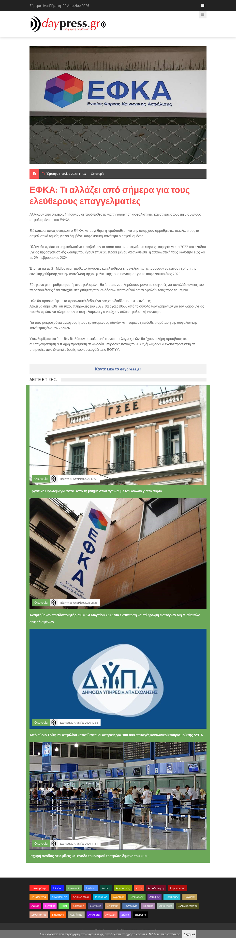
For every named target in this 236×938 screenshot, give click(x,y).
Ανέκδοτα (94, 915)
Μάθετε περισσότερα (164, 934)
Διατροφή (78, 906)
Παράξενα (58, 915)
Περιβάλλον (137, 897)
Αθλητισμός (123, 888)
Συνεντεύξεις (59, 897)
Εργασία (189, 897)
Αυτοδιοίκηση (156, 888)
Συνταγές (95, 906)
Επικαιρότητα (39, 888)
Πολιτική (91, 888)
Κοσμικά (148, 906)
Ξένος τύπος (38, 915)
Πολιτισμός (171, 897)
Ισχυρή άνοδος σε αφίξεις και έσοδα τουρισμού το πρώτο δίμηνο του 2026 (89, 855)
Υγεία (139, 888)
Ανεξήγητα (76, 915)
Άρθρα (35, 906)
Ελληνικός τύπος (187, 906)
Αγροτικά (118, 897)
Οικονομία (97, 173)
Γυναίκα (50, 906)
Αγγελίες (110, 915)
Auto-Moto (165, 906)
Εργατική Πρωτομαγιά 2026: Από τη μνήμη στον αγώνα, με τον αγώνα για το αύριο (96, 491)
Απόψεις (154, 897)
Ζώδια (125, 915)
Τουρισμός (101, 897)
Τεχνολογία (130, 906)
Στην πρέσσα (177, 888)
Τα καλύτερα (38, 897)
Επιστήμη (112, 906)
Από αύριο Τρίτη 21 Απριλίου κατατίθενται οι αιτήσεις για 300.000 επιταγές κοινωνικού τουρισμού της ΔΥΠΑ (116, 734)
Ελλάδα (57, 888)
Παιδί (63, 906)
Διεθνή (106, 888)
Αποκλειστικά (81, 897)
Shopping (140, 915)
